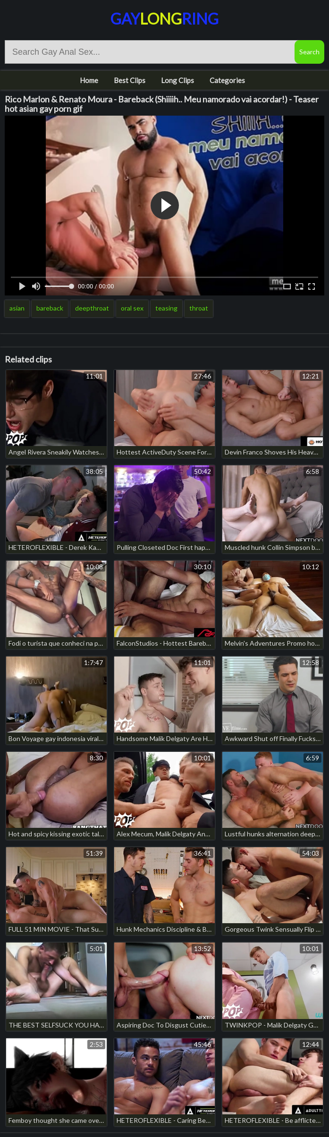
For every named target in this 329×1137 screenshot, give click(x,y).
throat (198, 308)
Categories (227, 80)
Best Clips (129, 80)
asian (17, 308)
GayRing (164, 18)
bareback (49, 308)
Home (89, 80)
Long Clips (177, 80)
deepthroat (92, 308)
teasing (166, 308)
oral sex (132, 308)
